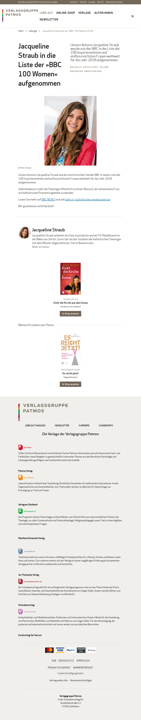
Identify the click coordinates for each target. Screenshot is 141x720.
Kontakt (74, 2)
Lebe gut (46, 13)
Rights (100, 2)
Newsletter (49, 19)
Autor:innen (103, 13)
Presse (83, 2)
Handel (91, 2)
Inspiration (77, 71)
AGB (54, 660)
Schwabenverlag (26, 604)
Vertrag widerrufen (58, 680)
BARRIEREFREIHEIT (83, 667)
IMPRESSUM (83, 660)
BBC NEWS (48, 199)
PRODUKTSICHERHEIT (59, 667)
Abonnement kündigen (81, 680)
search (133, 16)
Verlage (84, 13)
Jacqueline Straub (48, 230)
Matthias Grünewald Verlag (31, 538)
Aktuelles (76, 67)
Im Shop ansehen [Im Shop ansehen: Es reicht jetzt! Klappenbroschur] (70, 384)
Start (21, 30)
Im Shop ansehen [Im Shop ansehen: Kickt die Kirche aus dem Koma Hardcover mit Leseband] (70, 313)
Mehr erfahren (40, 247)
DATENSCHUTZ (66, 660)
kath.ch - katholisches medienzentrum (87, 199)
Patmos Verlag (25, 470)
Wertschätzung (94, 71)
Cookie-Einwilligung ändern (70, 673)
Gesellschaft (92, 67)
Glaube (105, 67)
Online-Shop (65, 13)
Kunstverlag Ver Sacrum (30, 635)
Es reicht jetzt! (70, 373)
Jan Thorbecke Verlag (28, 574)
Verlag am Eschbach (28, 504)
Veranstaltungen (114, 2)
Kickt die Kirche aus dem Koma (71, 302)
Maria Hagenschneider (70, 369)
